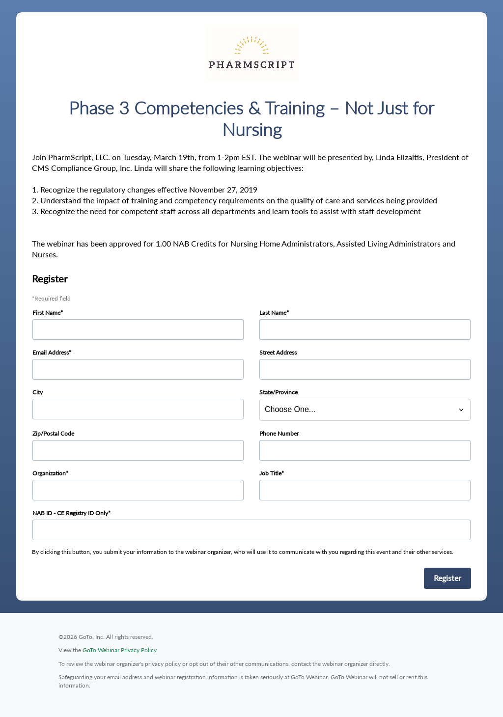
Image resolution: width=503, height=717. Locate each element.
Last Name (272, 312)
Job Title (270, 473)
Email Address (50, 352)
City (37, 392)
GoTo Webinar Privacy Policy (120, 650)
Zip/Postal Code (53, 433)
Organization (49, 473)
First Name (46, 312)
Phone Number (279, 433)
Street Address (278, 352)
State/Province (278, 392)
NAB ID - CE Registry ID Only (70, 513)
